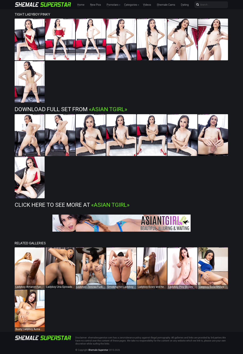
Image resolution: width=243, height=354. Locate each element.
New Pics (95, 4)
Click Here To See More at (72, 204)
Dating (185, 4)
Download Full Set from (71, 109)
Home (80, 4)
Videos (147, 4)
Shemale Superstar (98, 350)
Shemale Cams (166, 4)
